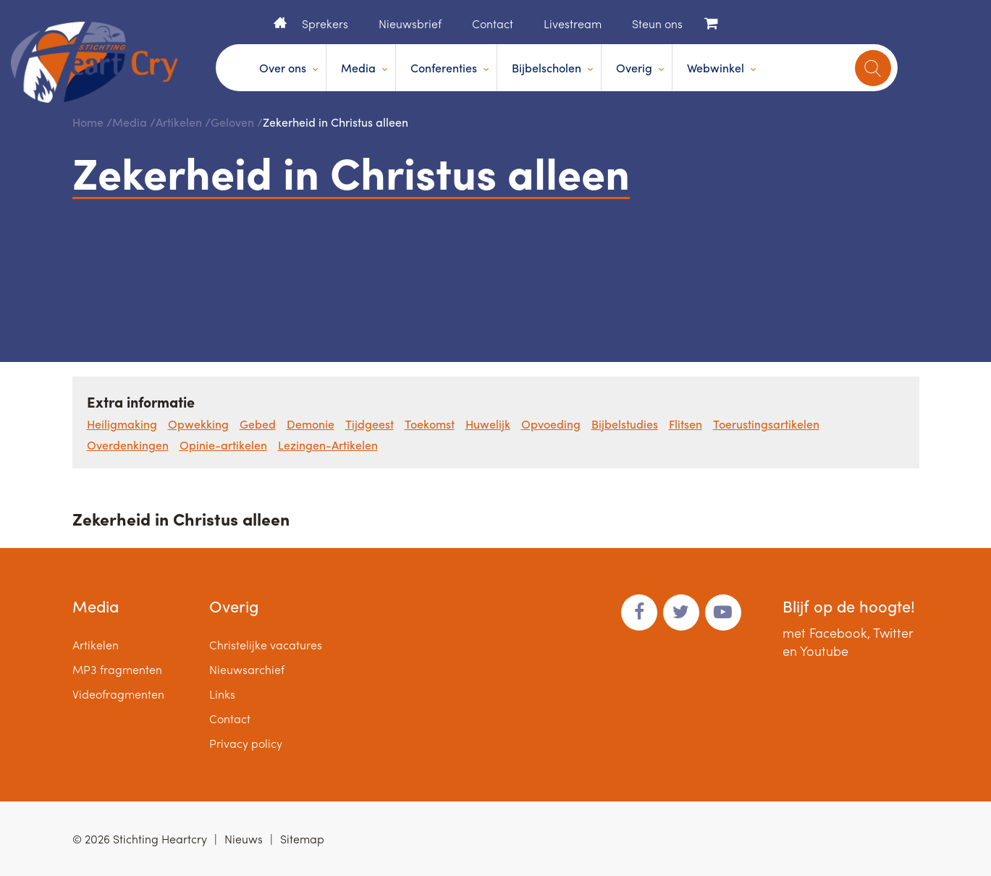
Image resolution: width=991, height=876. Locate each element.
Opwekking (198, 424)
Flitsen (685, 424)
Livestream (573, 23)
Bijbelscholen (546, 67)
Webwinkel (715, 67)
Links (222, 694)
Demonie (310, 424)
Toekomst (430, 424)
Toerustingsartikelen (766, 424)
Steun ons (657, 23)
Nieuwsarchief (246, 669)
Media (358, 67)
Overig (634, 67)
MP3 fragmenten (117, 669)
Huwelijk (487, 424)
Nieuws (243, 838)
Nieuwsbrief (410, 23)
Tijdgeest (369, 424)
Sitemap (302, 838)
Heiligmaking (122, 424)
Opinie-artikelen (223, 445)
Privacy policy (245, 743)
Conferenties (443, 67)
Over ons (282, 67)
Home (280, 22)
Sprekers (325, 23)
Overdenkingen (128, 445)
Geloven (232, 122)
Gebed (258, 424)
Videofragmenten (118, 694)
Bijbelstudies (624, 424)
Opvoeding (551, 424)
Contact (492, 23)
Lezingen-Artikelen (328, 445)
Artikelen (179, 122)
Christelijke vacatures (265, 644)
